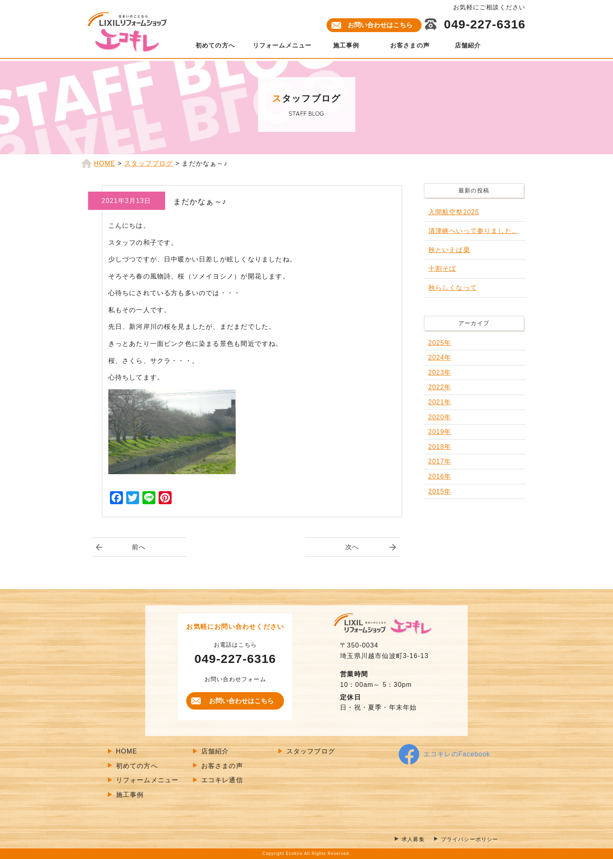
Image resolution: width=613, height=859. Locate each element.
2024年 (440, 357)
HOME (127, 751)
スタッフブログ (310, 751)
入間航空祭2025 (454, 212)
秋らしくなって (452, 287)
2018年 (440, 446)
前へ (139, 547)
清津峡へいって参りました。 (473, 230)
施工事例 (346, 45)
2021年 (440, 402)
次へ (352, 547)
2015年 (440, 491)
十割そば (442, 268)
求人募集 (408, 840)
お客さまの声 (410, 45)
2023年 (440, 372)
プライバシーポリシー (468, 840)
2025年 (440, 342)
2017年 (440, 461)
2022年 (440, 387)
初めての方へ (215, 45)
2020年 (440, 417)
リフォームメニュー (282, 45)
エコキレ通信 (222, 780)
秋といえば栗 (449, 249)
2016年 (440, 476)
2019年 (440, 431)
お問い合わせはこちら (380, 25)
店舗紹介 (468, 45)
